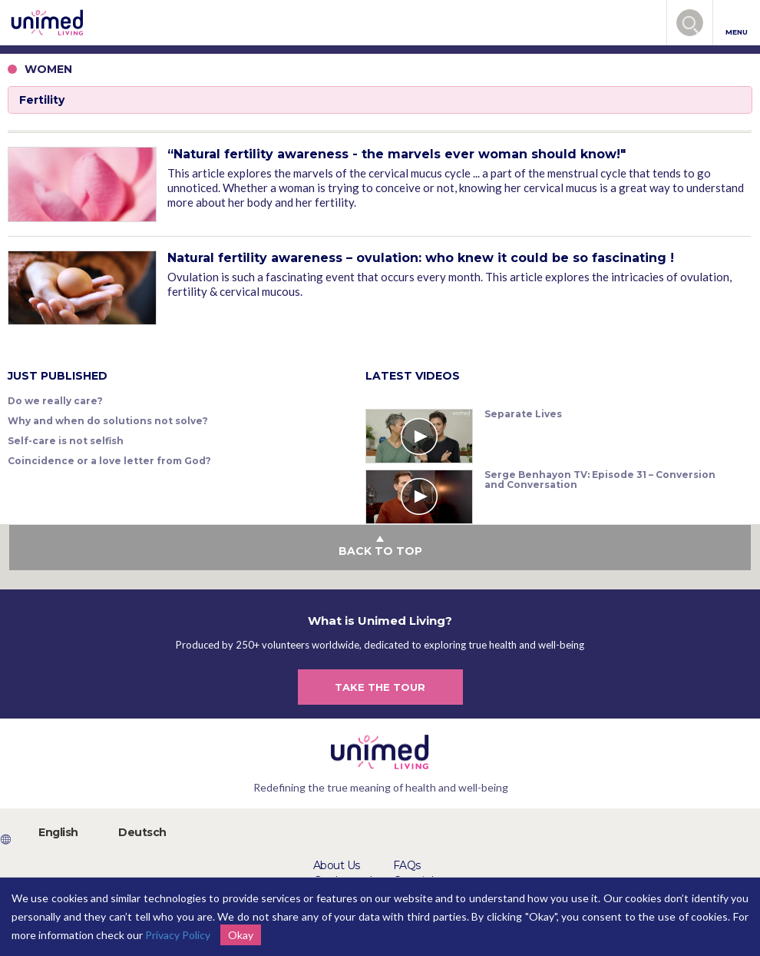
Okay (240, 934)
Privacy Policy (177, 934)
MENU (736, 23)
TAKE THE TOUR (380, 687)
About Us (336, 865)
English (58, 832)
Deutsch (142, 832)
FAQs (407, 865)
